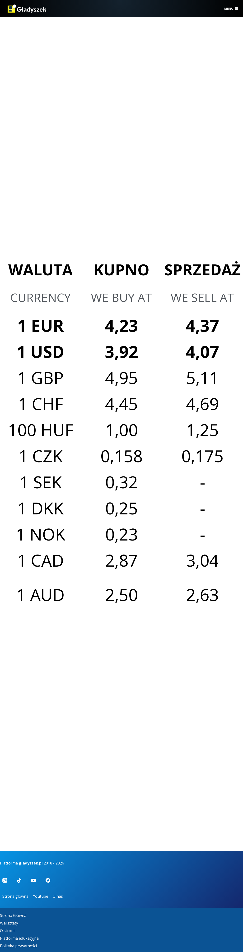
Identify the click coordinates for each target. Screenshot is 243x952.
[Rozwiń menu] (231, 8)
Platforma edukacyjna (19, 938)
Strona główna (15, 896)
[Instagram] (4, 880)
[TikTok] (19, 880)
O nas (58, 896)
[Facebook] (48, 880)
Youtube (40, 896)
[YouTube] (33, 880)
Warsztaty (9, 923)
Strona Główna (13, 915)
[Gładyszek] (27, 9)
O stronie (8, 930)
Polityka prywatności (18, 945)
